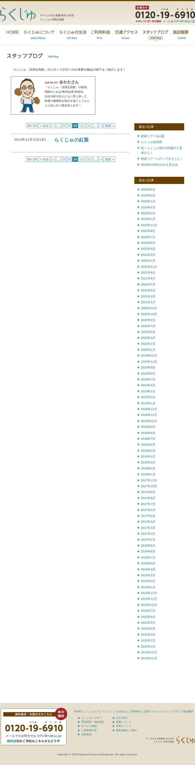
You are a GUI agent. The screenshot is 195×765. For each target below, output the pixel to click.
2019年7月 (148, 379)
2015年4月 (148, 628)
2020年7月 (148, 326)
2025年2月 (148, 195)
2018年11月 (149, 415)
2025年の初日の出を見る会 (159, 164)
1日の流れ (122, 717)
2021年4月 (148, 296)
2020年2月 (148, 344)
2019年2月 (148, 397)
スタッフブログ (155, 34)
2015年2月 (148, 640)
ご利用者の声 (89, 730)
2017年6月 (148, 510)
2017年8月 (148, 498)
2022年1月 (148, 260)
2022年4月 (148, 248)
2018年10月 (149, 421)
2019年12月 (149, 355)
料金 (100, 34)
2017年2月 (148, 533)
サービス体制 (89, 726)
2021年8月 (148, 278)
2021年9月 (148, 272)
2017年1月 (148, 539)
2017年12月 (149, 480)
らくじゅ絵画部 (151, 142)
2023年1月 (148, 219)
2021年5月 (148, 290)
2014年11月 (149, 658)
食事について (124, 721)
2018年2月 (148, 468)
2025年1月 (148, 201)
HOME (77, 711)
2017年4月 (148, 521)
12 (89, 125)
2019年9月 (148, 367)
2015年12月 (149, 593)
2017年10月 (149, 486)
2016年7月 (148, 557)
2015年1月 (148, 646)
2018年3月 (148, 462)
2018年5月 (148, 450)
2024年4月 (148, 207)
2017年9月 (148, 492)
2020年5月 (148, 332)
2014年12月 (149, 652)
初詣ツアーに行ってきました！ (162, 158)
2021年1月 (148, 302)
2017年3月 (148, 527)
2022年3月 (148, 255)
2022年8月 (148, 231)
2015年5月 (148, 622)
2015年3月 (148, 634)
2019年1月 (148, 403)
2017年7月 (148, 504)
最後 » (109, 125)
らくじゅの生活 (73, 34)
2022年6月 (148, 243)
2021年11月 (149, 266)
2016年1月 (148, 587)
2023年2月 (148, 213)
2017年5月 (148, 516)
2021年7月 (148, 284)
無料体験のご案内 (126, 730)
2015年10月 (149, 605)
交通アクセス (126, 34)
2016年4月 (148, 569)
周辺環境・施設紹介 (93, 721)
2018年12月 (149, 409)
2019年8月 (148, 373)
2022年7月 (148, 237)
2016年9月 (148, 545)
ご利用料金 (134, 711)
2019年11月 (149, 361)
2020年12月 (149, 308)
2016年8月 (148, 551)
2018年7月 (148, 438)
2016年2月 (148, 581)
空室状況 (86, 734)
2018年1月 (148, 474)
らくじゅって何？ (91, 717)
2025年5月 (148, 189)
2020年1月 (148, 349)
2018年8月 (148, 433)
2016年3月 (148, 575)
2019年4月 (148, 385)
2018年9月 (148, 427)
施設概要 (181, 34)
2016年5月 (148, 563)
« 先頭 (44, 125)
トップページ (12, 34)
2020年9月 (148, 320)
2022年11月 (149, 225)
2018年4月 (148, 456)
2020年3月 (148, 337)
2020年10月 (149, 314)
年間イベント (124, 726)
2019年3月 (148, 391)
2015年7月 (148, 610)
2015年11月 (149, 599)
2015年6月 (148, 617)
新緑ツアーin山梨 (152, 136)
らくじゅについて (39, 34)
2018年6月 (148, 444)
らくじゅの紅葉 (71, 140)
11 (82, 125)
